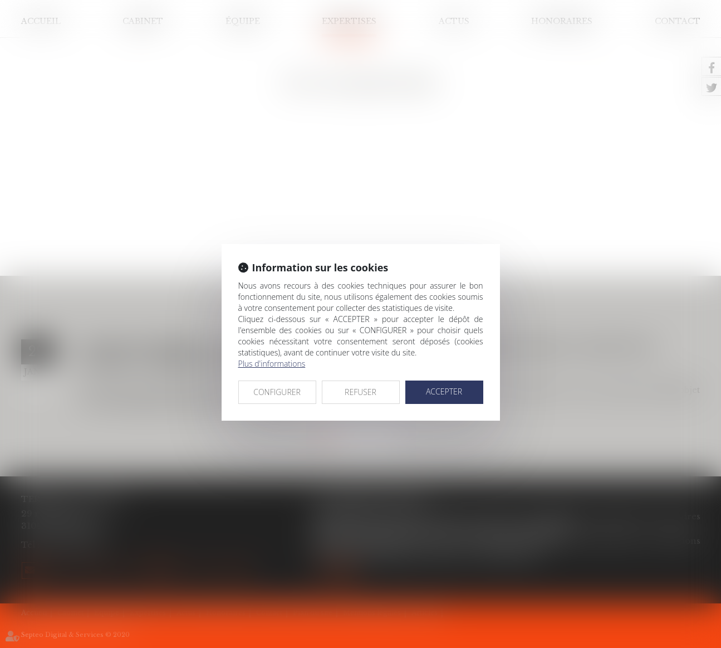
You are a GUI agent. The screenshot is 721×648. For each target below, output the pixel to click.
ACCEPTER (444, 391)
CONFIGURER (277, 392)
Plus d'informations (272, 363)
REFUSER (360, 392)
